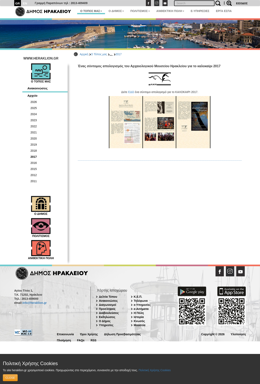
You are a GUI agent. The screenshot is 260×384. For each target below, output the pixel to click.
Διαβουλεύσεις (109, 313)
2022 (33, 126)
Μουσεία (139, 325)
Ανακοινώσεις (37, 88)
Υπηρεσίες (106, 325)
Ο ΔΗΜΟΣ (116, 11)
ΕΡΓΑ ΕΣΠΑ (224, 11)
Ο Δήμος (104, 321)
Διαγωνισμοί (107, 304)
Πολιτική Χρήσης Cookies (155, 370)
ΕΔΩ (131, 92)
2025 (33, 108)
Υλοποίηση (238, 334)
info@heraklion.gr (34, 302)
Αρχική (84, 54)
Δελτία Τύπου (108, 296)
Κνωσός (139, 321)
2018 (33, 150)
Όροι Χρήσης (89, 334)
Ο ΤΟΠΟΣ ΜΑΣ (91, 11)
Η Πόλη (139, 313)
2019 (33, 144)
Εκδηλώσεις (107, 317)
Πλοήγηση (64, 340)
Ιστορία (139, 317)
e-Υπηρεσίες (142, 304)
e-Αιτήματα (141, 308)
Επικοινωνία (65, 334)
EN (25, 3)
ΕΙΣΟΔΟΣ (242, 3)
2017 (118, 54)
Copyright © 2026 (212, 334)
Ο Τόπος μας (99, 54)
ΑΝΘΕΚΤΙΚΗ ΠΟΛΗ (170, 11)
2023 (33, 120)
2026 (33, 102)
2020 (33, 138)
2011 (33, 181)
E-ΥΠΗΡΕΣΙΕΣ (200, 11)
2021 (33, 132)
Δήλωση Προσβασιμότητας (122, 334)
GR (17, 3)
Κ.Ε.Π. (138, 296)
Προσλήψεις (107, 308)
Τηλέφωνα (141, 300)
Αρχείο (32, 95)
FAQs (80, 340)
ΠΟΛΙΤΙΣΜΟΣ (140, 11)
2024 (33, 114)
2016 (33, 162)
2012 (33, 175)
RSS (93, 340)
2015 (33, 169)
